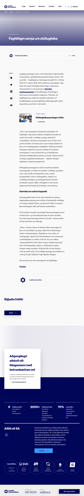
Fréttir (11, 12)
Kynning (22, 266)
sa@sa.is (45, 492)
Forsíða (6, 12)
